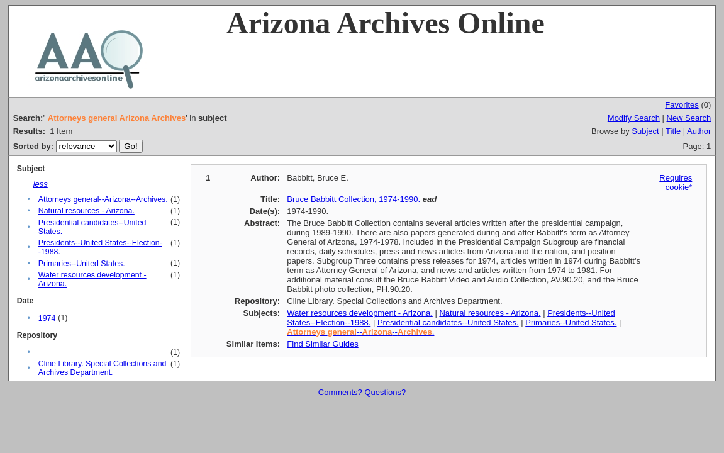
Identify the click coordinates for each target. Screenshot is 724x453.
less (40, 184)
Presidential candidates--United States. (448, 322)
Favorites (681, 104)
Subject (645, 131)
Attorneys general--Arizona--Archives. (103, 199)
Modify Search (634, 118)
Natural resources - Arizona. (86, 210)
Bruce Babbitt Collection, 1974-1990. (353, 199)
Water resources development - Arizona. (359, 313)
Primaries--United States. (81, 263)
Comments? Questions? (362, 392)
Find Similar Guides (322, 344)
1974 (46, 318)
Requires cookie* (675, 182)
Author (699, 131)
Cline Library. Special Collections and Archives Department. (102, 368)
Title (673, 131)
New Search (689, 118)
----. (360, 332)
